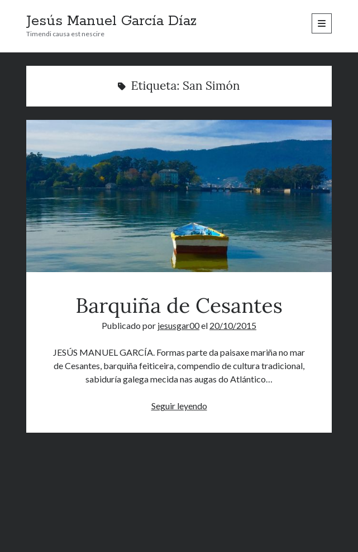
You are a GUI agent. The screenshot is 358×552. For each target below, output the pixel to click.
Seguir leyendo (179, 405)
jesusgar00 (178, 325)
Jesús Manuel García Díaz (111, 21)
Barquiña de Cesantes (178, 196)
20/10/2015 (232, 325)
